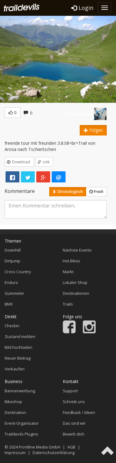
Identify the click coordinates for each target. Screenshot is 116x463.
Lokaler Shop (75, 282)
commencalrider (76, 114)
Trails (68, 304)
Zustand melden (20, 336)
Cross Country (18, 271)
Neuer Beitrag (17, 358)
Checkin (12, 325)
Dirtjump (12, 261)
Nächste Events (77, 250)
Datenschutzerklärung (53, 452)
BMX (9, 304)
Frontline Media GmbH (39, 447)
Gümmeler (14, 293)
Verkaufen (15, 369)
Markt (68, 271)
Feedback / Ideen (79, 412)
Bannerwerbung (20, 391)
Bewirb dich (73, 434)
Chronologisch (68, 191)
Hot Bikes (71, 261)
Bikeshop (13, 401)
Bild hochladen (18, 347)
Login (82, 7)
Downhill (13, 250)
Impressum (15, 452)
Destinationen (76, 293)
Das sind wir (74, 423)
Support (70, 391)
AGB (71, 447)
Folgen (93, 130)
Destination (15, 412)
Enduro (11, 282)
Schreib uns (74, 401)
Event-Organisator (22, 423)
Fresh (96, 191)
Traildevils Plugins (21, 434)
